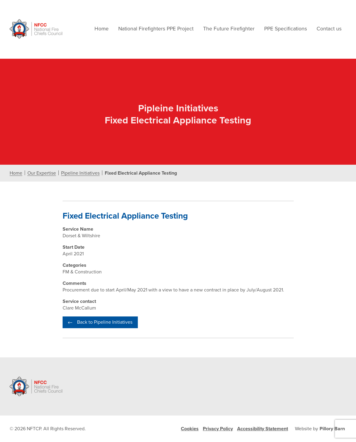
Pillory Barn (332, 429)
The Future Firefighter (229, 29)
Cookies (190, 429)
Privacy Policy (218, 429)
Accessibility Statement (262, 429)
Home (101, 29)
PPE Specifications (285, 29)
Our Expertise (41, 173)
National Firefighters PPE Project (155, 29)
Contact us (329, 29)
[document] (178, 208)
